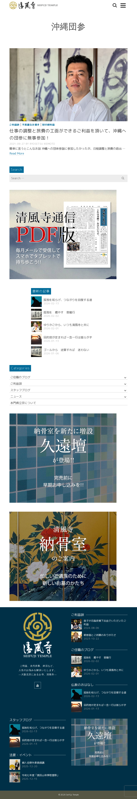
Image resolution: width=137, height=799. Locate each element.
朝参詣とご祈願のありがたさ (100, 635)
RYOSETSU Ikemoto (42, 143)
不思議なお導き (31, 124)
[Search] (115, 5)
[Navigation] (123, 5)
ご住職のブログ (20, 377)
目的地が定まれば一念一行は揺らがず (68, 337)
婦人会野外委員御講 (33, 762)
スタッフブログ (20, 390)
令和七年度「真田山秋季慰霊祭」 (40, 775)
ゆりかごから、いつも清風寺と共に (66, 325)
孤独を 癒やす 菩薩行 (59, 312)
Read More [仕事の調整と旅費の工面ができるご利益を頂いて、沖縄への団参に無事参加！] (16, 153)
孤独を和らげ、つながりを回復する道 (68, 300)
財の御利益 (48, 124)
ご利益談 (14, 124)
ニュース (16, 396)
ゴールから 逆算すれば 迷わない (66, 350)
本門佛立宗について (23, 403)
